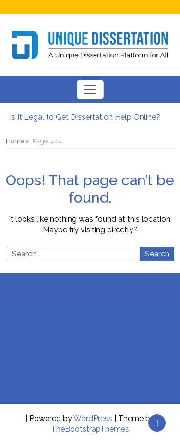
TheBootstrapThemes (90, 428)
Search (157, 253)
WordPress (92, 418)
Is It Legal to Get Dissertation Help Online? (85, 117)
